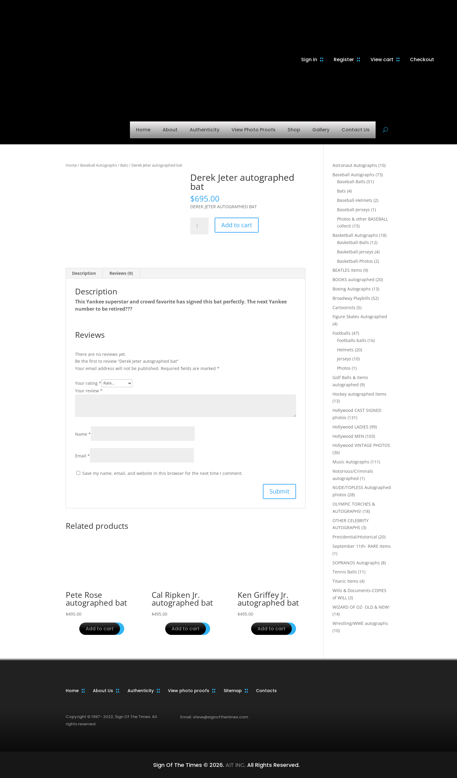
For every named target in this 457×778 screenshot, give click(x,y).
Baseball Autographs (98, 165)
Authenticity (204, 129)
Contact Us (356, 129)
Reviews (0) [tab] (121, 273)
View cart (381, 59)
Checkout (422, 59)
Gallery (320, 129)
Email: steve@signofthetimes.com (214, 717)
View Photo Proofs (254, 129)
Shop (294, 129)
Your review (88, 391)
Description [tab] (84, 273)
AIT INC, (235, 765)
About (170, 129)
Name (83, 434)
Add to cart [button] (100, 628)
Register (344, 59)
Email (82, 456)
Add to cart (236, 225)
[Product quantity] (199, 226)
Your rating (88, 383)
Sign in (309, 59)
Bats (124, 165)
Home (143, 129)
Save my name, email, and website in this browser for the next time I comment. (162, 473)
